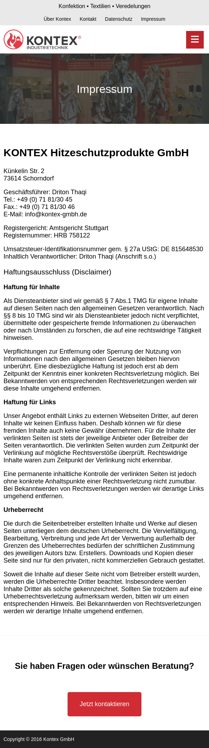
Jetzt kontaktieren (104, 704)
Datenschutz (118, 19)
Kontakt (88, 19)
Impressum (153, 19)
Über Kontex (57, 19)
